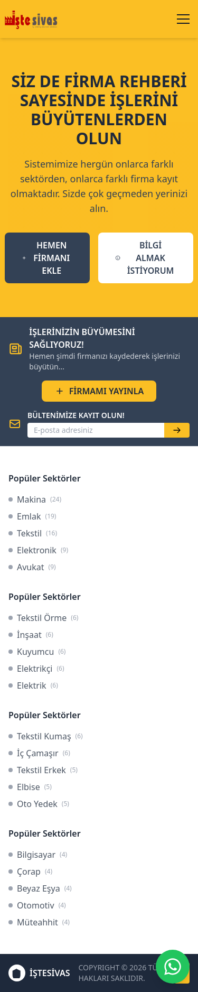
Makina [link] (34, 499)
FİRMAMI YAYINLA (99, 391)
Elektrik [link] (33, 685)
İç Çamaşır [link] (39, 753)
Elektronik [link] (38, 550)
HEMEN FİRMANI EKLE (46, 257)
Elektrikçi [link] (36, 668)
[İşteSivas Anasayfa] (32, 19)
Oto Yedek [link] (38, 804)
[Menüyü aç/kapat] (183, 19)
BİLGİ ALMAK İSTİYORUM (144, 257)
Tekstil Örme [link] (43, 618)
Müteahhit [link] (39, 922)
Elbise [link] (30, 787)
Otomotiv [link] (37, 905)
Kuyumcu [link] (36, 651)
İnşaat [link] (30, 635)
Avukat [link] (32, 567)
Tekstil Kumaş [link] (45, 736)
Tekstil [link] (32, 533)
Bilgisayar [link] (37, 854)
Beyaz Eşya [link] (40, 888)
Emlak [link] (32, 516)
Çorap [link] (30, 871)
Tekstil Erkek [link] (43, 770)
